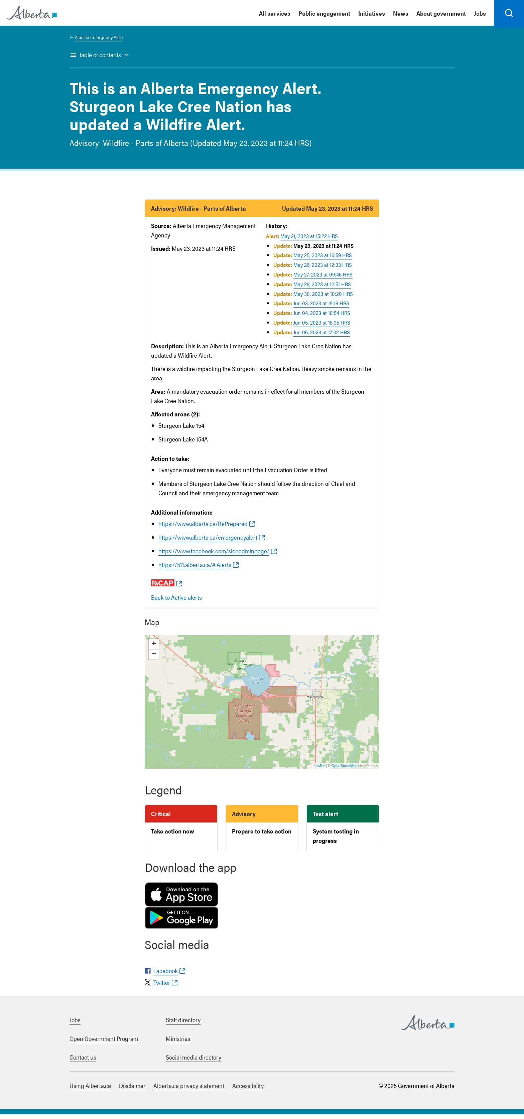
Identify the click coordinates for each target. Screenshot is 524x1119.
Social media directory (193, 1062)
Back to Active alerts (176, 601)
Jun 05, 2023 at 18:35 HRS (321, 327)
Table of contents (100, 59)
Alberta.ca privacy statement (188, 1090)
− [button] (154, 659)
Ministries (178, 1043)
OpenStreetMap (345, 770)
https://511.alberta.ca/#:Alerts (194, 569)
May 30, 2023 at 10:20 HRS (323, 298)
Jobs (75, 1024)
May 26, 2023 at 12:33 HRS (322, 269)
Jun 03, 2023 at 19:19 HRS (321, 308)
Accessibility (248, 1090)
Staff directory (183, 1024)
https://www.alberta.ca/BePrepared (203, 528)
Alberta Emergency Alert (99, 41)
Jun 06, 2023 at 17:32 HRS (321, 336)
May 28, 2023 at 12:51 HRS (322, 288)
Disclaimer (132, 1090)
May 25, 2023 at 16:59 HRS (322, 259)
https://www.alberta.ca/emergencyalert (207, 541)
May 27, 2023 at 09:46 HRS (323, 279)
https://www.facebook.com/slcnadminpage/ (213, 555)
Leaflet (319, 770)
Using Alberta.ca (90, 1090)
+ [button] (154, 648)
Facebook (165, 975)
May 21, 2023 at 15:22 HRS (309, 240)
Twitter (161, 987)
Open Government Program (104, 1043)
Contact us (83, 1062)
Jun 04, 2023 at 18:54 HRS (321, 317)
